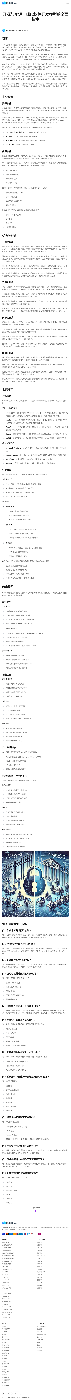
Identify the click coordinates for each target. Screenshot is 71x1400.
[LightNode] (10, 3)
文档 (38, 1342)
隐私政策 (39, 1331)
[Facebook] (8, 1393)
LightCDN (40, 1339)
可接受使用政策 (41, 1334)
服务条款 (39, 1337)
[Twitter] (3, 1393)
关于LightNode (41, 1326)
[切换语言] (16, 1393)
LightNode (10, 30)
